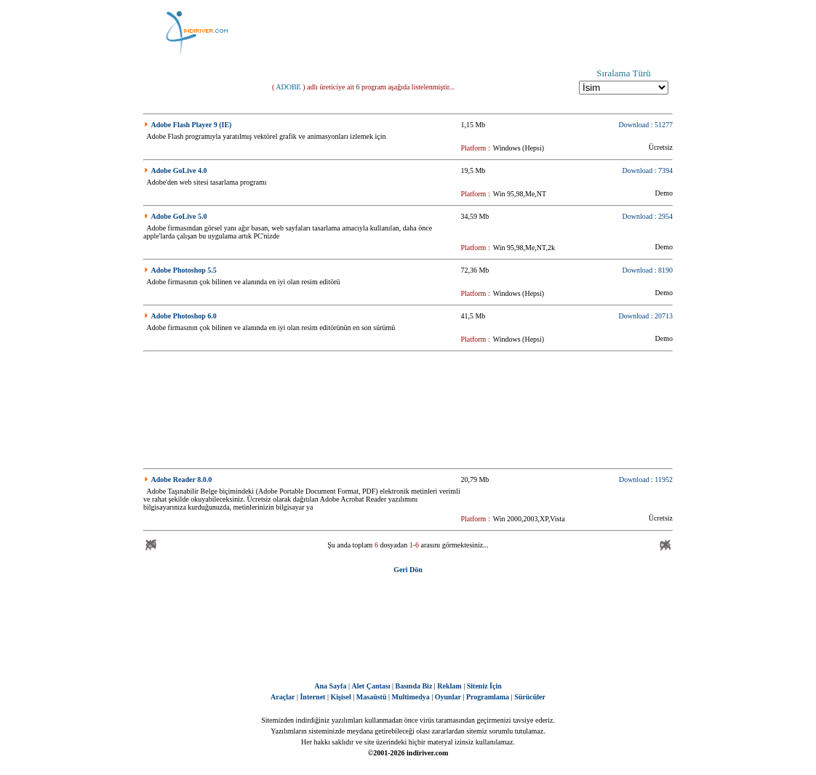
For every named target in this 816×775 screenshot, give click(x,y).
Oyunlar (448, 697)
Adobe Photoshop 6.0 (184, 316)
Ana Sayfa (330, 686)
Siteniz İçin (484, 686)
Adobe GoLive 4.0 (179, 170)
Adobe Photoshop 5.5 (184, 270)
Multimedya (411, 697)
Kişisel (340, 697)
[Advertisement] (481, 33)
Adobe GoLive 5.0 (179, 216)
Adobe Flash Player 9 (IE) (191, 125)
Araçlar (283, 697)
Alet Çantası (370, 686)
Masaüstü (371, 697)
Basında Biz (413, 686)
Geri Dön (408, 570)
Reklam (449, 686)
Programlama (487, 697)
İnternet (312, 697)
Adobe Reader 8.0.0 (181, 479)
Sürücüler (529, 697)
